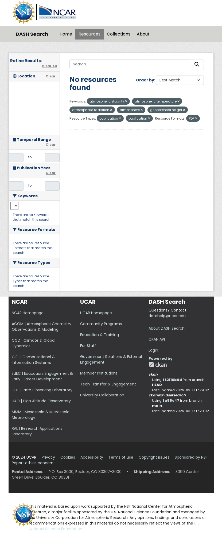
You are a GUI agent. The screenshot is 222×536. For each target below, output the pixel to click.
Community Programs (101, 323)
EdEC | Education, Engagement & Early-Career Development (42, 376)
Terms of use (120, 457)
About (143, 34)
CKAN (158, 365)
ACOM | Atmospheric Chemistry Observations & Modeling (41, 326)
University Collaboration (102, 395)
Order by (145, 80)
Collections (118, 34)
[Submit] (197, 64)
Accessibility (91, 457)
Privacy (48, 457)
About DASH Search (167, 328)
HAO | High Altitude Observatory (41, 401)
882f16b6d (172, 379)
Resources (89, 34)
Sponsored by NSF (191, 457)
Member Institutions (99, 373)
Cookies (67, 457)
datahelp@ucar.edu (167, 315)
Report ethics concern (32, 463)
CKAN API (157, 339)
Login (153, 350)
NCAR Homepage (28, 313)
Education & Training (99, 334)
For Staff (88, 345)
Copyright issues (154, 457)
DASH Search (32, 34)
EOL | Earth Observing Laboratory (42, 390)
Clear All (49, 66)
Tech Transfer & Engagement (108, 384)
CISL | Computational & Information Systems (33, 359)
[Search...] (129, 64)
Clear (51, 76)
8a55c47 (170, 400)
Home (66, 34)
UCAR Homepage (96, 313)
